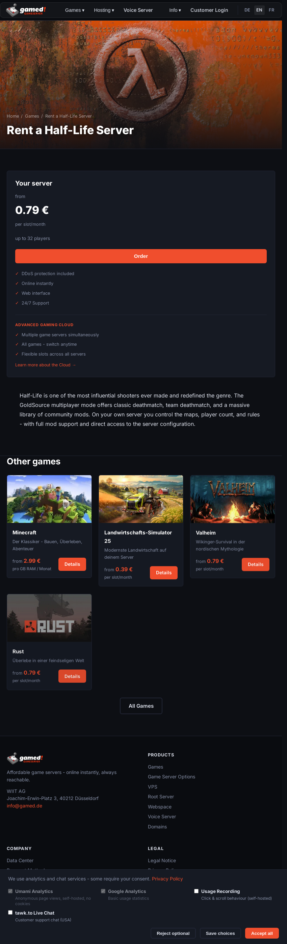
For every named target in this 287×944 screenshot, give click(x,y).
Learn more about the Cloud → (45, 364)
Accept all (262, 933)
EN (259, 10)
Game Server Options (171, 776)
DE (247, 10)
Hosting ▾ (104, 10)
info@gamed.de (24, 805)
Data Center (20, 860)
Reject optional (173, 933)
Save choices (220, 933)
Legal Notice (162, 860)
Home (13, 116)
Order (141, 256)
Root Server (161, 796)
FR (271, 10)
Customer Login (209, 10)
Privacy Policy (167, 878)
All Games (141, 706)
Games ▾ (74, 10)
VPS (152, 787)
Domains (157, 826)
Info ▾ (175, 10)
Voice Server (138, 10)
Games (32, 116)
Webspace (160, 806)
